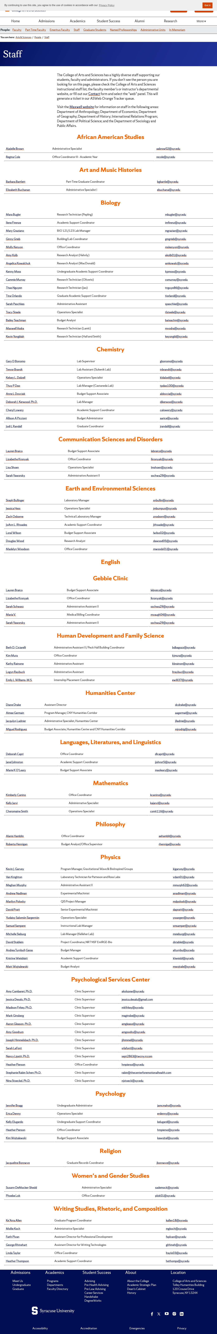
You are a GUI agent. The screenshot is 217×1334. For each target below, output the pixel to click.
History (131, 1293)
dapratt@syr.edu (183, 909)
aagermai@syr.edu (186, 713)
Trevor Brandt (14, 369)
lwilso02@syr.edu (164, 533)
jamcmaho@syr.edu (169, 1105)
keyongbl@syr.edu (176, 336)
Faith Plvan (12, 1237)
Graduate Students (94, 30)
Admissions (46, 21)
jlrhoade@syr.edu (163, 525)
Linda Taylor (13, 1253)
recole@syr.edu (165, 157)
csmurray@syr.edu (176, 280)
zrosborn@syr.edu (164, 516)
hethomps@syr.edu (177, 1261)
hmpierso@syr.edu (133, 1064)
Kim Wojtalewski (16, 1138)
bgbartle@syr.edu (167, 182)
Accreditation (88, 1328)
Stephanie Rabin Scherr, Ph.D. (23, 1073)
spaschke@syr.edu (176, 304)
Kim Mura (12, 656)
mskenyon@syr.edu (177, 247)
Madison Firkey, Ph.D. (19, 1007)
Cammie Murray (15, 280)
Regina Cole (13, 157)
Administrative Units (153, 30)
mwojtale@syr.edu (184, 966)
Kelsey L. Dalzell (15, 378)
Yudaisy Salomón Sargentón (22, 918)
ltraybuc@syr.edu (183, 672)
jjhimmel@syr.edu (132, 1040)
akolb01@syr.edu (175, 255)
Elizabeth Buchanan (18, 190)
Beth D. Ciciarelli (16, 647)
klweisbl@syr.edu (183, 958)
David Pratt (13, 909)
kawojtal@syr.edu (168, 1138)
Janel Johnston (14, 762)
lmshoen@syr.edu (161, 467)
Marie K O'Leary (16, 770)
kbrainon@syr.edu (183, 664)
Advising (89, 1281)
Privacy (181, 1328)
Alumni (140, 21)
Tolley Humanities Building (188, 1285)
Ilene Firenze (13, 223)
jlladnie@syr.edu (185, 721)
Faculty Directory (57, 1289)
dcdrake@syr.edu (185, 705)
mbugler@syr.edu (175, 214)
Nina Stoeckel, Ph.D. (18, 1081)
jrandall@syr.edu (170, 426)
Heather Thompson (17, 1261)
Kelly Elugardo (14, 1122)
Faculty (16, 30)
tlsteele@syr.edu (175, 312)
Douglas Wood (15, 541)
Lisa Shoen (12, 467)
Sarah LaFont (14, 1048)
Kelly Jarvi (12, 803)
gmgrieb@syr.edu (175, 239)
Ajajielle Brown (15, 149)
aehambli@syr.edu (170, 836)
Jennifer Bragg (14, 1105)
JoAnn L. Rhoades (16, 525)
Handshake (91, 1297)
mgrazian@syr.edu (176, 231)
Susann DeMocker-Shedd (21, 1187)
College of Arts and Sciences (189, 1281)
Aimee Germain (15, 713)
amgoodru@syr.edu (133, 1032)
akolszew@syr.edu (133, 991)
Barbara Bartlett (15, 182)
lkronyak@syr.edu (162, 459)
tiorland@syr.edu (175, 296)
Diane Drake (13, 705)
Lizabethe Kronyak (17, 459)
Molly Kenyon (14, 247)
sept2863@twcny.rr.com (137, 1056)
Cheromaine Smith (17, 811)
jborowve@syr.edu (168, 1163)
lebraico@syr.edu (161, 451)
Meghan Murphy (16, 885)
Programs (52, 1281)
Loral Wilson (13, 533)
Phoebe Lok (13, 1196)
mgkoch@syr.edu (176, 1229)
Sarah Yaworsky (15, 475)
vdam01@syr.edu (183, 877)
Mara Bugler (13, 214)
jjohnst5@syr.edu (165, 762)
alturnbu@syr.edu (184, 950)
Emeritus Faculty (60, 30)
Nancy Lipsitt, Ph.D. (18, 1056)
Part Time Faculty (35, 30)
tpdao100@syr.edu (172, 386)
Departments (55, 1285)
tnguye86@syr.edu (176, 288)
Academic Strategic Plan (141, 1285)
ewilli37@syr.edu (182, 680)
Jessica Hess (13, 508)
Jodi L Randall (14, 426)
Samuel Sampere (16, 926)
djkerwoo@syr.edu (171, 402)
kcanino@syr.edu (160, 795)
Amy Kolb (12, 255)
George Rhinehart (16, 1245)
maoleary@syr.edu (166, 770)
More (200, 21)
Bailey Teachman (16, 320)
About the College (138, 1281)
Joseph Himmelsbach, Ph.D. (22, 1040)
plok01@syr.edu (165, 1196)
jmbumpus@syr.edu (165, 508)
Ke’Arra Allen (14, 1220)
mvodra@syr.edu (175, 328)
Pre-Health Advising (96, 1285)
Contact (94, 94)
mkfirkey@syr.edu (133, 1007)
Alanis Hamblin (15, 836)
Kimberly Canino (16, 795)
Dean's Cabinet (136, 1289)
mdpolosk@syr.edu (184, 901)
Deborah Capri (15, 754)
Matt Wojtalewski (17, 966)
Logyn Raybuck (15, 672)
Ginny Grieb (13, 239)
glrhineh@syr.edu (176, 1245)
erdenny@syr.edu (168, 1114)
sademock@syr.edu (167, 1187)
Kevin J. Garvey (15, 869)
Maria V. (11, 615)
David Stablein (15, 942)
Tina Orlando (14, 296)
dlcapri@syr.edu (164, 754)
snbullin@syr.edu (163, 500)
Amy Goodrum (15, 1032)
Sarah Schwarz (15, 606)
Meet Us (17, 1281)
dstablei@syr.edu (183, 942)
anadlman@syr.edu (184, 893)
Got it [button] (207, 5)
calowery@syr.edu (171, 410)
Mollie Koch (13, 1229)
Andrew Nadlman (16, 893)
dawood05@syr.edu (165, 541)
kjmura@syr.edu (182, 656)
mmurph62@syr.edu (185, 885)
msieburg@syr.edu (184, 934)
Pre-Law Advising (95, 1289)
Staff (77, 30)
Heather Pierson (15, 1064)
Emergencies (137, 1328)
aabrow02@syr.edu (168, 149)
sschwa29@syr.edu (163, 475)
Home (15, 21)
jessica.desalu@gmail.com (137, 999)
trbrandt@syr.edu (170, 369)
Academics (77, 21)
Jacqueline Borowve (18, 1163)
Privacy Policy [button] (106, 5)
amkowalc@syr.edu (177, 263)
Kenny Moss (13, 271)
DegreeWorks (92, 1301)
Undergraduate (21, 1285)
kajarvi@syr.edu (159, 803)
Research (170, 21)
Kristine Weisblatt (17, 958)
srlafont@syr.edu (132, 1048)
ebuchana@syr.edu (168, 190)
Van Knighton (14, 877)
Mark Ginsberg (15, 1016)
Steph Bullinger (15, 500)
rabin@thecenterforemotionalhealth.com (146, 1073)
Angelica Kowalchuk (18, 263)
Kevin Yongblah (15, 336)
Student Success (108, 21)
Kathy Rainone (15, 664)
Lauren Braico (14, 451)
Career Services (93, 1293)
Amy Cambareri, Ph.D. (19, 991)
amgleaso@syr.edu (133, 1024)
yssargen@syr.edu (184, 918)
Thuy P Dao (13, 386)
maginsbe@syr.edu (133, 1016)
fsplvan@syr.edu (176, 1237)
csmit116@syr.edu (161, 811)
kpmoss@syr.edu (175, 271)
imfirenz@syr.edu (175, 223)
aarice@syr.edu (169, 418)
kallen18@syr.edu (177, 1220)
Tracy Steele (13, 312)
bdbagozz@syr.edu (183, 647)
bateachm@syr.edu (176, 320)
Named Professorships (123, 30)
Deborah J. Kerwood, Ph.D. (22, 402)
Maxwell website (81, 107)
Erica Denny (13, 1114)
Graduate (18, 1289)
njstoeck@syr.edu (132, 1081)
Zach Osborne (14, 516)
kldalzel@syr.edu (170, 378)
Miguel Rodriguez (16, 729)
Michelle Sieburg (16, 934)
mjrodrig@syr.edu (185, 729)
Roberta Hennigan (17, 844)
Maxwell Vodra (15, 328)
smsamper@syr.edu (184, 926)
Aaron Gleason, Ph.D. (18, 1024)
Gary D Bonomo (15, 361)
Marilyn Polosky (16, 901)
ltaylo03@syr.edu (177, 1253)
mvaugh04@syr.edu (163, 615)
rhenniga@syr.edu (170, 844)
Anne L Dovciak (15, 394)
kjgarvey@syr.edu (184, 869)
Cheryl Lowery (15, 410)
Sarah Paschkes (15, 304)
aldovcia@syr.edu (170, 394)
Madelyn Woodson (17, 549)
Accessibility (40, 1328)
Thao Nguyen (14, 288)
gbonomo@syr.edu (171, 361)
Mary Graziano (15, 231)
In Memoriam (177, 30)
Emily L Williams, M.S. (19, 680)
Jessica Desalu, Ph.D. (18, 999)
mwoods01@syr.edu (165, 549)
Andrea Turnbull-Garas (19, 950)
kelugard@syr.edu (168, 1122)
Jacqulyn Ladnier (16, 721)
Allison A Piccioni (16, 418)
